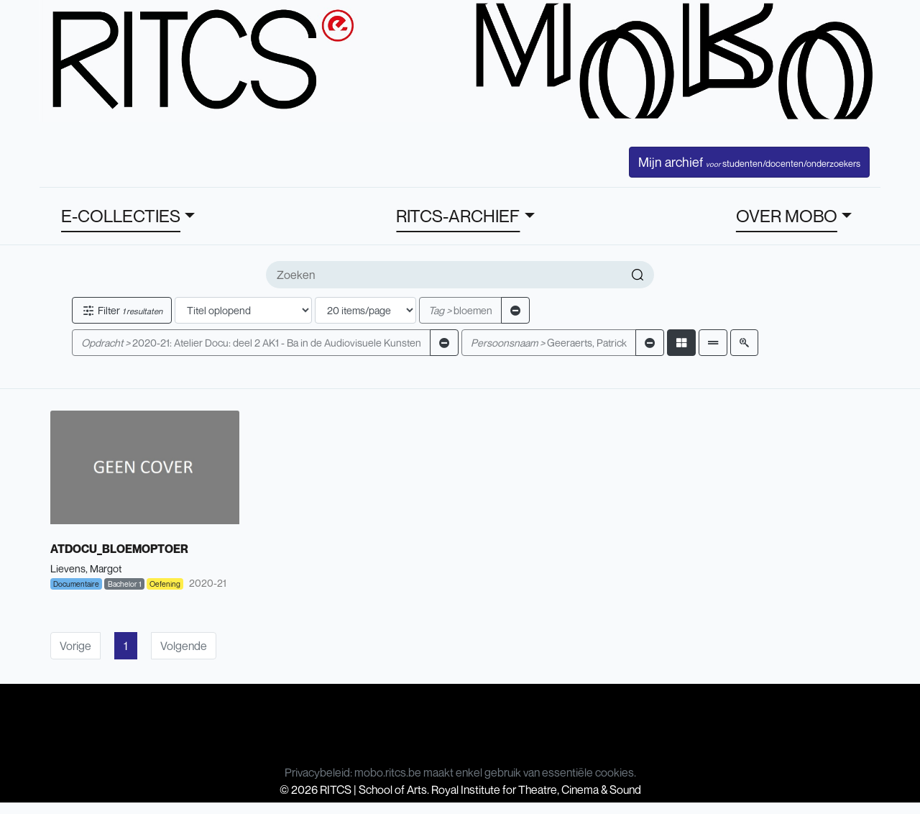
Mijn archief (749, 162)
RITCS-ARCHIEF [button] (458, 216)
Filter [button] (121, 310)
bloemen (460, 310)
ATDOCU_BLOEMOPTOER (119, 548)
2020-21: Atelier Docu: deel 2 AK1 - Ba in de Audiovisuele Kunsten (251, 343)
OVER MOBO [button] (786, 216)
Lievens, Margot (85, 568)
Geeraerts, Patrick (549, 343)
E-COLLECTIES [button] (120, 216)
